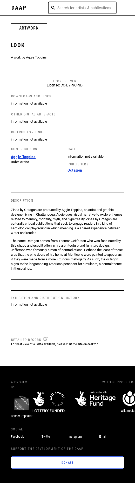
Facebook (17, 436)
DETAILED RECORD (26, 340)
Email (102, 436)
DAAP (18, 8)
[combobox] (82, 8)
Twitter (46, 436)
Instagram (75, 436)
